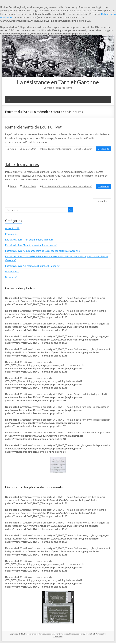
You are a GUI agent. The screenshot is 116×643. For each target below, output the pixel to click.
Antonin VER (12, 228)
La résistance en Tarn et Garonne (58, 82)
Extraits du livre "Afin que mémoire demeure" (29, 239)
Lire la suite (103, 148)
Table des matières (22, 164)
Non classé (11, 276)
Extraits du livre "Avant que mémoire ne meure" (31, 245)
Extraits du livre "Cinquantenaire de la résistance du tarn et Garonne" (43, 250)
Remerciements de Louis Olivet (33, 126)
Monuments (12, 271)
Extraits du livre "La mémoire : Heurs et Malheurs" (67, 148)
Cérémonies (11, 233)
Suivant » (102, 200)
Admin (13, 148)
